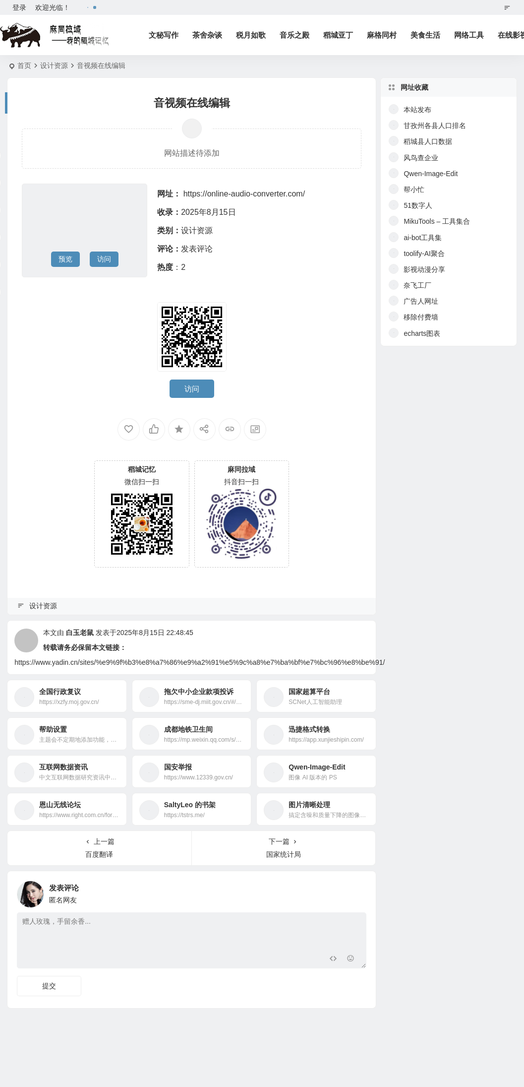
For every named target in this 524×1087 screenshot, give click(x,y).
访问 (104, 259)
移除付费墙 (421, 317)
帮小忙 (414, 189)
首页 (24, 65)
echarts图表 (422, 333)
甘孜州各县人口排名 (435, 125)
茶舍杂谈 (207, 35)
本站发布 (417, 110)
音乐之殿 (294, 35)
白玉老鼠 (80, 633)
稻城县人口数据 (428, 141)
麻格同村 (382, 35)
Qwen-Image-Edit (431, 174)
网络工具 (469, 35)
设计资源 (54, 65)
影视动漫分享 (424, 269)
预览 (65, 259)
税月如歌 (251, 35)
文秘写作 (163, 35)
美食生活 (425, 35)
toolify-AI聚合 (424, 253)
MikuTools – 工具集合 (437, 221)
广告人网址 (421, 301)
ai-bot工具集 (423, 238)
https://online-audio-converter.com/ (244, 194)
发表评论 (197, 249)
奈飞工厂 (417, 285)
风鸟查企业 (421, 158)
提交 (49, 986)
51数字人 (418, 205)
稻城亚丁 (338, 35)
